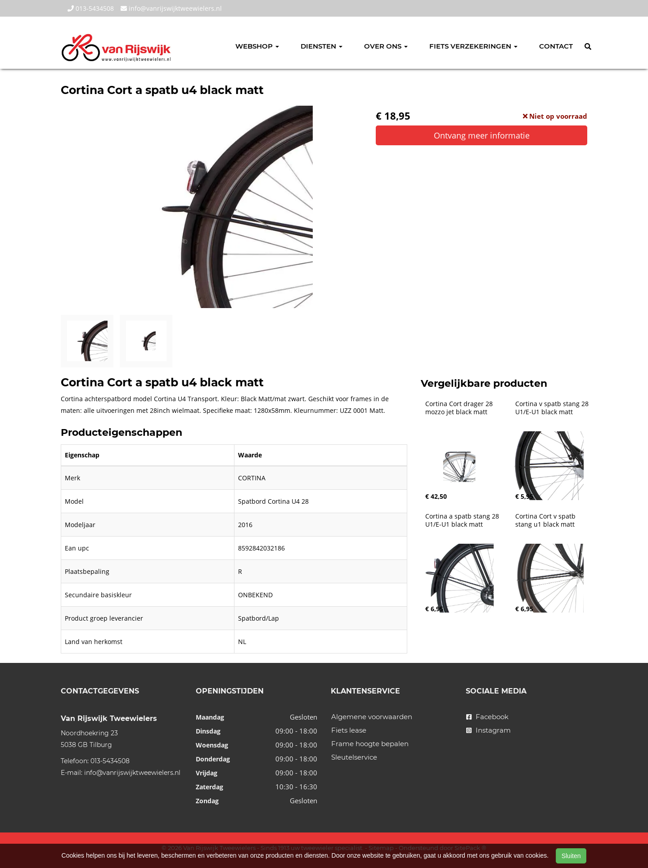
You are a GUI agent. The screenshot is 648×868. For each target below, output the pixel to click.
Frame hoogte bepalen (370, 743)
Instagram (488, 730)
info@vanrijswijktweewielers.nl (171, 8)
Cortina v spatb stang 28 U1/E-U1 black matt (552, 408)
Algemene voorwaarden (371, 716)
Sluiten (571, 855)
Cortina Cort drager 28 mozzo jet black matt (460, 408)
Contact (556, 46)
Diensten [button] (321, 46)
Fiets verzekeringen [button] (473, 46)
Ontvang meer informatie (482, 135)
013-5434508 (91, 8)
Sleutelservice (354, 757)
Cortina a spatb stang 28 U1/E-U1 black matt (463, 520)
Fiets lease (348, 730)
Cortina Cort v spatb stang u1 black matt (546, 520)
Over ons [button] (386, 46)
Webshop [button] (257, 46)
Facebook (487, 716)
